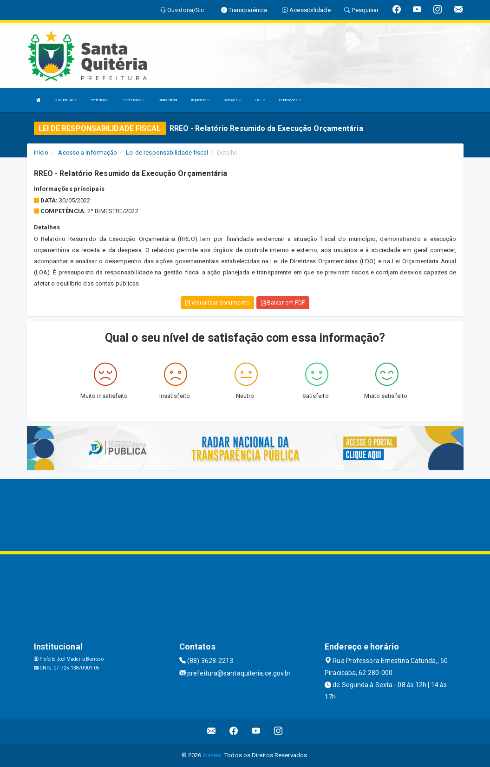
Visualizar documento (217, 302)
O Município (66, 100)
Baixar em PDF (283, 302)
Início (41, 152)
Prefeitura (100, 100)
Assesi (212, 755)
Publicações (290, 100)
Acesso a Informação (87, 152)
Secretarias (133, 100)
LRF (260, 100)
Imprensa (200, 100)
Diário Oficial (167, 100)
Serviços (232, 100)
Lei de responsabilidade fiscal (167, 152)
